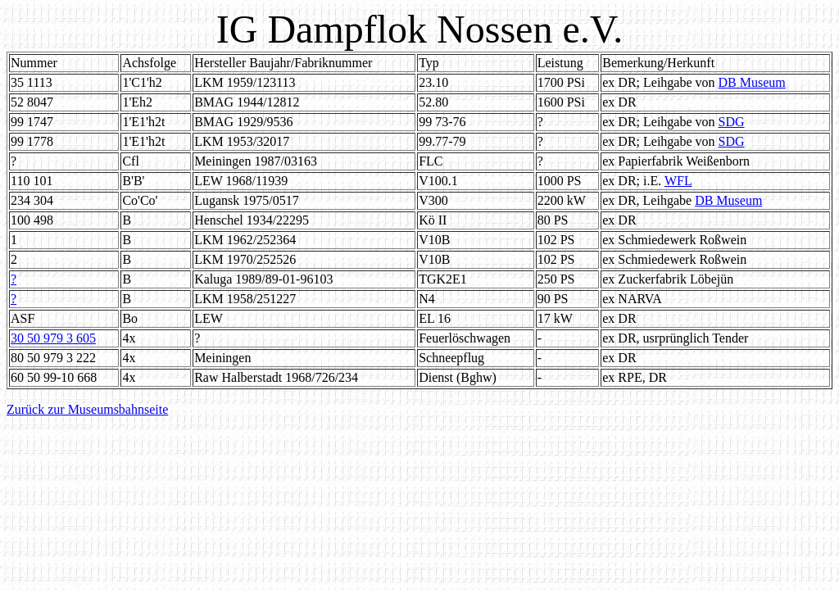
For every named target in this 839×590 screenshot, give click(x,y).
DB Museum (752, 82)
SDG (732, 122)
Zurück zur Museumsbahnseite (87, 409)
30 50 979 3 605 (53, 338)
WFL (678, 181)
